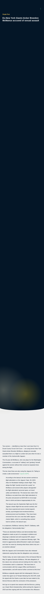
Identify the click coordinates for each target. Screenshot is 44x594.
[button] (41, 8)
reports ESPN (24, 474)
